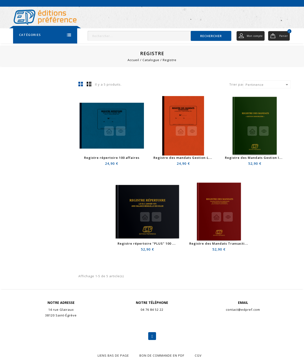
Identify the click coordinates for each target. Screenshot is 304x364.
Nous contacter (278, 3)
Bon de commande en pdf (161, 355)
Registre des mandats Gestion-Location (187, 157)
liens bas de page (113, 355)
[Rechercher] (159, 36)
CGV (198, 355)
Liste (89, 84)
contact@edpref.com (243, 309)
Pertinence (268, 84)
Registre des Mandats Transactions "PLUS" (226, 243)
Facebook (152, 336)
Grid (80, 84)
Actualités (252, 3)
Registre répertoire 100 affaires (111, 157)
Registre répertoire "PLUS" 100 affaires (152, 243)
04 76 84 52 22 (152, 309)
